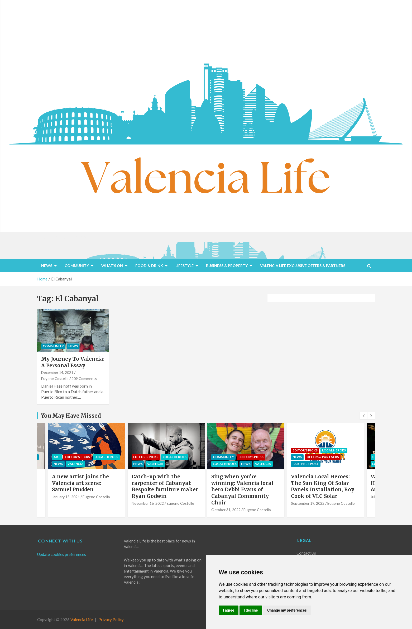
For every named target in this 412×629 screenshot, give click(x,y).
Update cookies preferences (61, 554)
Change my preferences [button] (286, 610)
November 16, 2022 (148, 503)
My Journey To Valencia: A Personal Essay (72, 362)
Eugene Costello (55, 378)
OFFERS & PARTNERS (322, 457)
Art (57, 457)
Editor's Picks (77, 457)
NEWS (46, 265)
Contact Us (306, 553)
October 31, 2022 (226, 509)
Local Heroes (106, 457)
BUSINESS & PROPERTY (227, 265)
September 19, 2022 (307, 503)
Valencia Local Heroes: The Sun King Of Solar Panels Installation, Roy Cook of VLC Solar (322, 486)
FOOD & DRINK (149, 265)
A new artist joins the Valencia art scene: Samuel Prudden (80, 483)
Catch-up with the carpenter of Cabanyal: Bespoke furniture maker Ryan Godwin (165, 486)
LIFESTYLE (184, 265)
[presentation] (363, 416)
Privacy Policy (111, 619)
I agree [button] (228, 610)
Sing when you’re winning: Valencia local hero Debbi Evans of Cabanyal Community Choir (242, 489)
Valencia (76, 464)
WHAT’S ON (112, 265)
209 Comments (84, 378)
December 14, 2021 (57, 372)
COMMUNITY (77, 265)
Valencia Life (81, 619)
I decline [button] (251, 610)
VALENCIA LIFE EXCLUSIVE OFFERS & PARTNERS (302, 265)
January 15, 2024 (66, 496)
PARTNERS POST (306, 464)
